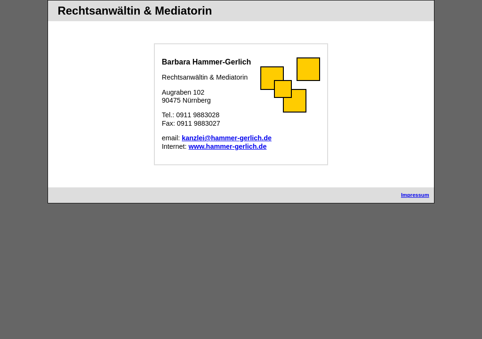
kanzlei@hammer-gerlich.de (227, 138)
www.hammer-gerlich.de (228, 146)
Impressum (415, 195)
